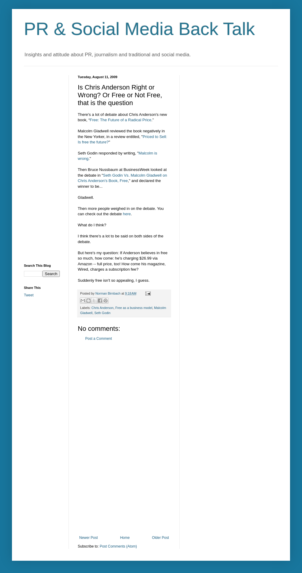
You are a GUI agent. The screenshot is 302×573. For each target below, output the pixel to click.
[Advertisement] (124, 438)
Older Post (160, 538)
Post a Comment (98, 338)
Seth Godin (102, 313)
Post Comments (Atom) (118, 546)
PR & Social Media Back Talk (139, 29)
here (127, 214)
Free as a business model (133, 308)
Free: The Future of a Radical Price (120, 120)
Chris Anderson (102, 308)
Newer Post (88, 538)
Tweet (28, 295)
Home (125, 538)
